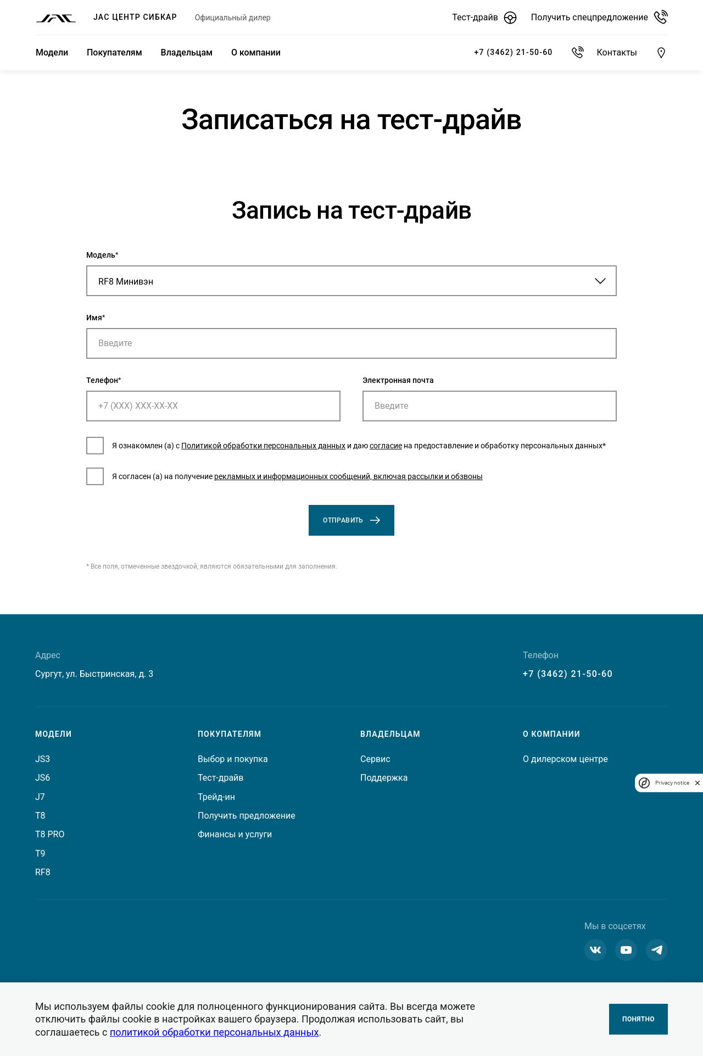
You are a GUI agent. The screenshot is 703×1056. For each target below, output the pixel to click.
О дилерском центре (565, 759)
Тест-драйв (220, 778)
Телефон (167, 386)
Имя (159, 323)
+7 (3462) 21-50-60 (568, 674)
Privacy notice (672, 783)
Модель (165, 261)
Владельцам (184, 52)
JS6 (42, 778)
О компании (252, 52)
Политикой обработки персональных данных (328, 447)
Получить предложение (246, 815)
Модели (51, 52)
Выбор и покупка (233, 759)
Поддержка (384, 778)
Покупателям (113, 52)
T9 (40, 853)
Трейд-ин (216, 797)
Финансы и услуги (235, 835)
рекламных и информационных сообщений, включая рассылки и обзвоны (413, 484)
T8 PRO (49, 835)
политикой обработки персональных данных (214, 1032)
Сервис (375, 759)
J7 (40, 797)
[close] (697, 783)
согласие (450, 447)
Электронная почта (398, 386)
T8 (40, 815)
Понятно (638, 1019)
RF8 (43, 873)
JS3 (42, 759)
